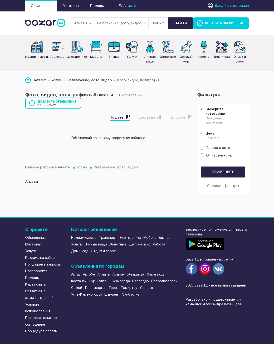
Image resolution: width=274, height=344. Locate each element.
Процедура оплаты (41, 331)
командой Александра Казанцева (214, 304)
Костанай (79, 281)
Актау (76, 274)
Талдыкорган (95, 288)
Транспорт (58, 56)
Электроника (77, 56)
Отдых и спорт (103, 251)
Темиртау (129, 288)
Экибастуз (131, 294)
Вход (219, 5)
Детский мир (140, 244)
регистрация (238, 5)
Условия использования (37, 307)
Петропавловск (164, 281)
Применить (223, 172)
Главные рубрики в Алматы (47, 167)
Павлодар (140, 281)
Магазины (71, 6)
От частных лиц (216, 155)
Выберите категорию (222, 116)
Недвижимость (37, 56)
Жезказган (136, 274)
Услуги (132, 56)
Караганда (156, 274)
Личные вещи (95, 244)
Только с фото (215, 148)
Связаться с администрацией (39, 294)
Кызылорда (120, 281)
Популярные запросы (43, 264)
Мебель (96, 56)
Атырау (119, 274)
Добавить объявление (57, 103)
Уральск (146, 288)
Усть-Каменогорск (86, 294)
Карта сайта (35, 284)
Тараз (113, 288)
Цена (222, 135)
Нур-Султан (98, 281)
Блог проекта (36, 271)
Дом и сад (222, 56)
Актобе (89, 274)
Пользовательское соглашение (41, 321)
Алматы (83, 23)
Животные (168, 56)
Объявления (41, 6)
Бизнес (114, 56)
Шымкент (112, 294)
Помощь (97, 6)
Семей (76, 288)
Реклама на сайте (40, 257)
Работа (203, 56)
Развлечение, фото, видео (121, 23)
